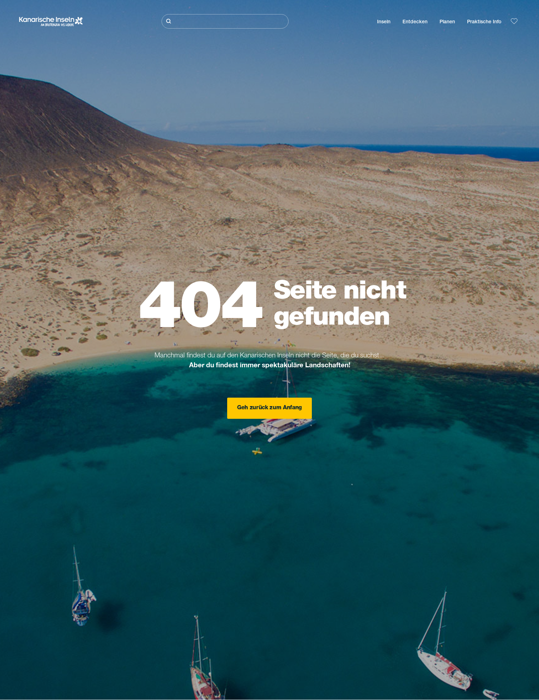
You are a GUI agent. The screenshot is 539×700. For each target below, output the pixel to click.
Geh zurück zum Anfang (269, 408)
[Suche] (225, 21)
